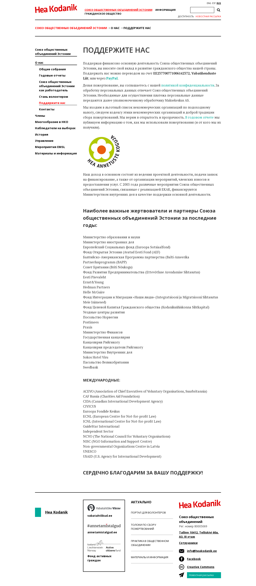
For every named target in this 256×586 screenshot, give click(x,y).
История (41, 134)
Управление (44, 141)
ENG (209, 3)
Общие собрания (52, 69)
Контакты (46, 109)
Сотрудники (188, 543)
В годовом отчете (199, 117)
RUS (219, 3)
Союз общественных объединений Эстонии (118, 10)
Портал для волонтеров (148, 512)
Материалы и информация (56, 153)
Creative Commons (200, 567)
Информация (165, 10)
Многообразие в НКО (51, 122)
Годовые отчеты (52, 75)
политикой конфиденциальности (187, 85)
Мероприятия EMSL (50, 147)
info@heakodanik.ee (202, 551)
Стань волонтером (53, 97)
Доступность (186, 16)
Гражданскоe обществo (103, 13)
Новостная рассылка (208, 16)
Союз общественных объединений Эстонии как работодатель (57, 86)
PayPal (112, 78)
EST (214, 3)
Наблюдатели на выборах (55, 128)
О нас (115, 28)
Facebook (194, 559)
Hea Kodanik (56, 512)
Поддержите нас (137, 28)
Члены (40, 116)
